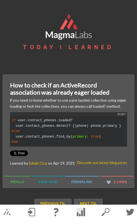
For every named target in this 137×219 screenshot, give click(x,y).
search (105, 212)
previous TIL (52, 203)
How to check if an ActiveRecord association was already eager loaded (59, 89)
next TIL (88, 203)
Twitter (130, 212)
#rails (17, 182)
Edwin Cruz (38, 163)
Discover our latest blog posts (102, 162)
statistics (81, 212)
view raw (47, 182)
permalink (81, 182)
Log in (31, 212)
